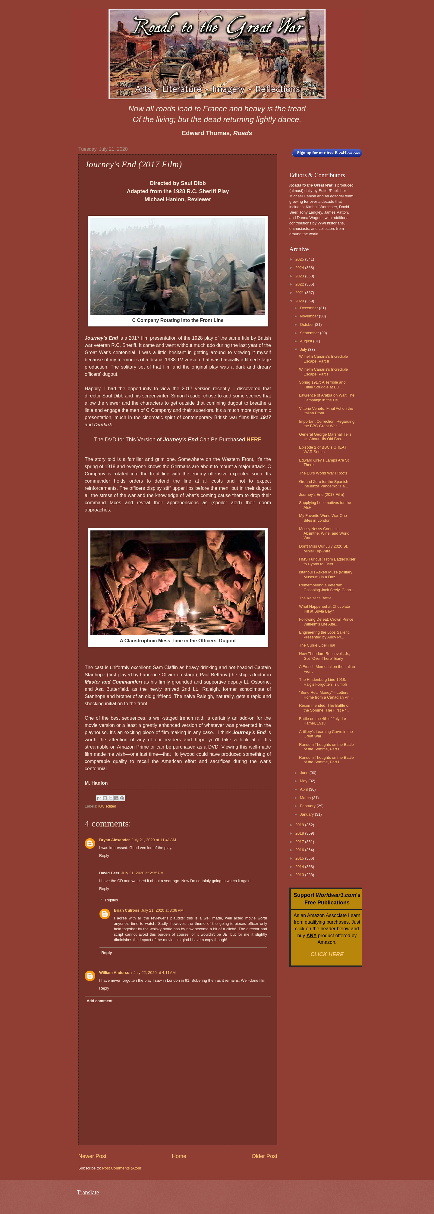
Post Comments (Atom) (122, 1168)
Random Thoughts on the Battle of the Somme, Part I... (326, 746)
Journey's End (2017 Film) (321, 494)
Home (179, 1156)
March (306, 797)
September (310, 333)
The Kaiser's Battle (315, 598)
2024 (300, 267)
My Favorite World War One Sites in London (323, 517)
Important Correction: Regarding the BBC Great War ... (326, 423)
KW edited (107, 806)
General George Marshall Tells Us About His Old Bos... (325, 436)
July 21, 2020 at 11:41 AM (154, 840)
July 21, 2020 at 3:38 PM (162, 910)
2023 (300, 276)
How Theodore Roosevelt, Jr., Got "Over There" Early (324, 655)
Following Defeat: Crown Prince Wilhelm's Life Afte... (326, 621)
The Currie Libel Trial (317, 645)
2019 (300, 825)
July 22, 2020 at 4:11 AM (155, 972)
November (309, 316)
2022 (300, 284)
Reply (104, 855)
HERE (254, 440)
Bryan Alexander (114, 840)
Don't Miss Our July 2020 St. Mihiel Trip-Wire (323, 548)
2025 (300, 259)
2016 (300, 850)
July (304, 349)
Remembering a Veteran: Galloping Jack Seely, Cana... (326, 587)
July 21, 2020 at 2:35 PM (142, 873)
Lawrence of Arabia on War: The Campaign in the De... (326, 397)
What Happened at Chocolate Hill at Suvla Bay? (324, 608)
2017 (300, 841)
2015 (300, 858)
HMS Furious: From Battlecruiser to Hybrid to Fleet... (327, 561)
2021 (300, 292)
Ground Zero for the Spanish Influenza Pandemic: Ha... (323, 483)
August (306, 341)
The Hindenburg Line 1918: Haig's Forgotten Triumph (323, 681)
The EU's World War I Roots (323, 473)
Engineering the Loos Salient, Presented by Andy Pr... (324, 634)
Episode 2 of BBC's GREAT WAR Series (322, 449)
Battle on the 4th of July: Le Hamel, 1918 (322, 720)
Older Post (264, 1156)
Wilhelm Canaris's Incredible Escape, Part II (323, 358)
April (304, 789)
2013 (300, 875)
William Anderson (115, 972)
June (305, 773)
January (307, 814)
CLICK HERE (327, 954)
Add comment (99, 1001)
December (309, 308)
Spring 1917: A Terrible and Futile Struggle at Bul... (322, 384)
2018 (300, 833)
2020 (300, 301)
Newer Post (92, 1156)
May (304, 781)
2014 (300, 866)
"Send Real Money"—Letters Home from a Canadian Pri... (326, 694)
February (308, 806)
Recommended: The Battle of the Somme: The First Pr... (324, 707)
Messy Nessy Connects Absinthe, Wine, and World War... (324, 533)
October (307, 324)
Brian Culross (126, 910)
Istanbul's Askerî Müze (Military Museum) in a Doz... (325, 574)
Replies (111, 900)
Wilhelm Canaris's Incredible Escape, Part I (323, 371)
